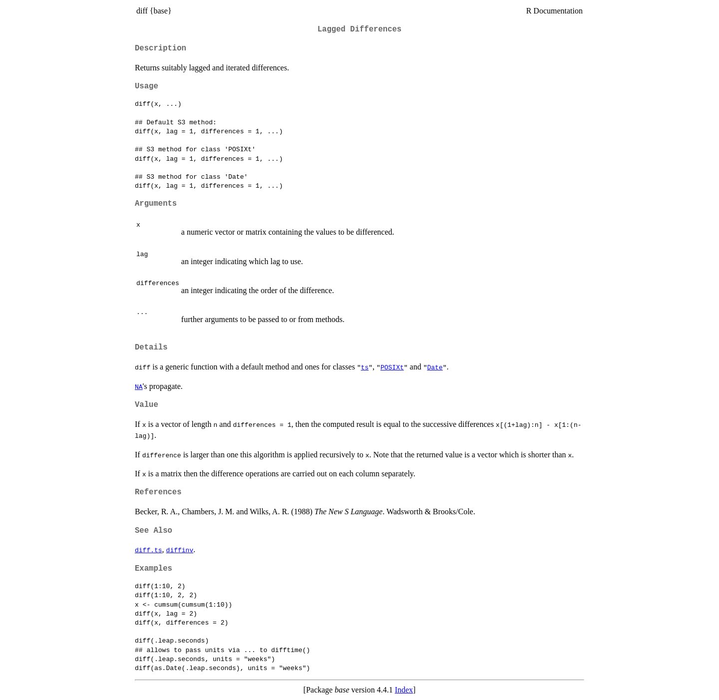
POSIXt (392, 366)
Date (434, 366)
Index (404, 690)
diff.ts (148, 549)
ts (365, 366)
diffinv (180, 549)
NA (139, 386)
